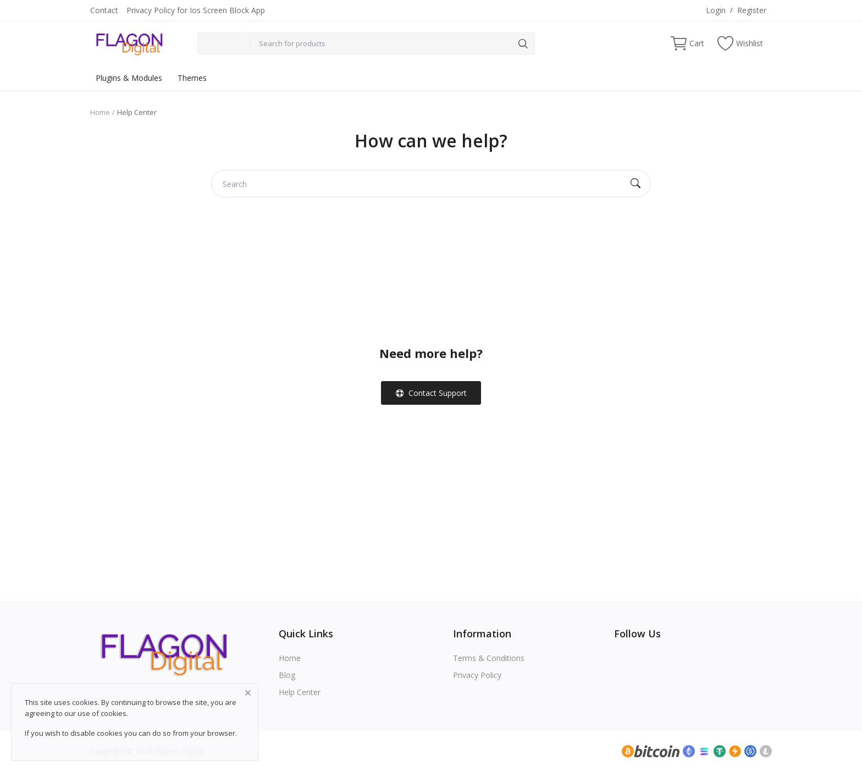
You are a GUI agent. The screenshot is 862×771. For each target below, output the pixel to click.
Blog (287, 675)
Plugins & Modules (129, 78)
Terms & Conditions (488, 658)
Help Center (300, 692)
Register (751, 10)
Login (716, 10)
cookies (113, 713)
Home (100, 112)
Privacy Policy (477, 675)
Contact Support (431, 393)
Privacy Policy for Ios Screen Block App (195, 10)
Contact (104, 10)
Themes (192, 78)
